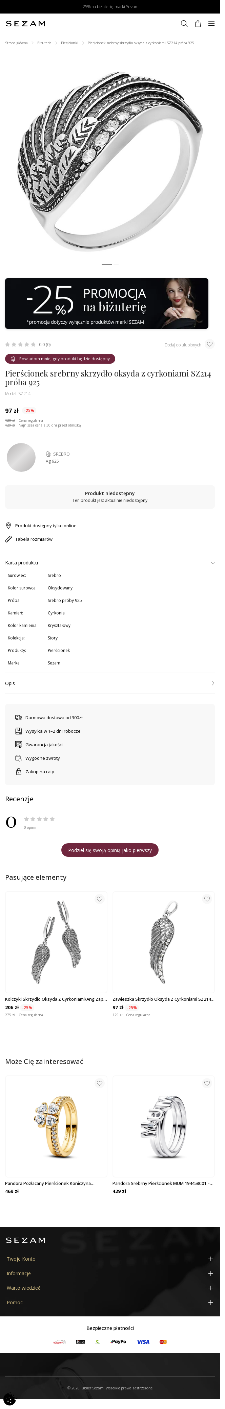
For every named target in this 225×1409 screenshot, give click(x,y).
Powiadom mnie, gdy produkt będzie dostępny (60, 359)
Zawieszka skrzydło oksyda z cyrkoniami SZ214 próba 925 (161, 999)
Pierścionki (69, 43)
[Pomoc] (110, 1302)
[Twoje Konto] (110, 1259)
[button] (107, 264)
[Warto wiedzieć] (110, 1288)
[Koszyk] (198, 23)
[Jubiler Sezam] (25, 24)
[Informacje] (110, 1273)
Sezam (54, 663)
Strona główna (16, 43)
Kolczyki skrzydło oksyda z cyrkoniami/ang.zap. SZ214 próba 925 (54, 999)
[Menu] (211, 23)
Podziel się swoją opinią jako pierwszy (110, 850)
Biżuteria (44, 43)
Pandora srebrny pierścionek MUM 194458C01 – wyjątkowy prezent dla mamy (161, 1183)
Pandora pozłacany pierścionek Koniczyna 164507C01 (48, 1183)
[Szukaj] (184, 23)
